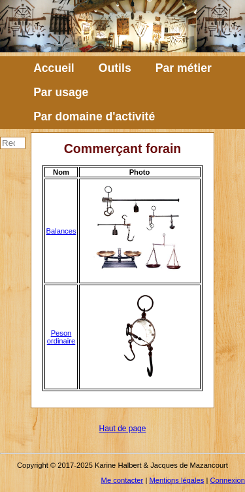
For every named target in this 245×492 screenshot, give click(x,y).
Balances (61, 231)
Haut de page (122, 428)
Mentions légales (176, 480)
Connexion (228, 480)
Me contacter (122, 480)
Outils (115, 68)
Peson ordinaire (61, 337)
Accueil (53, 68)
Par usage (60, 92)
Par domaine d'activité (94, 116)
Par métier (183, 68)
